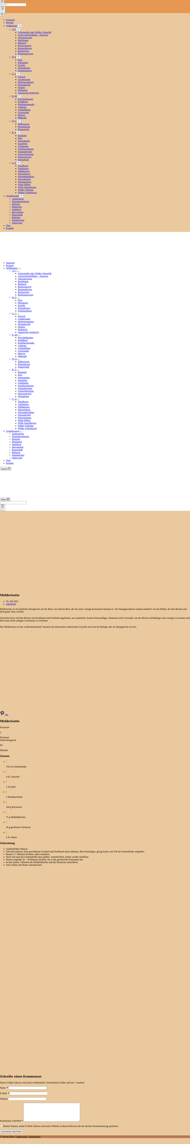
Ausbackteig (18, 433)
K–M (15, 335)
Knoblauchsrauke (26, 343)
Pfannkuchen (18, 455)
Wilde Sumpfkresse (27, 423)
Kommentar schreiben (11, 1124)
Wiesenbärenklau (26, 412)
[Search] (5, 468)
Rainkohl (22, 372)
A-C (14, 271)
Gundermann (24, 319)
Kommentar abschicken (11, 1135)
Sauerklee (22, 380)
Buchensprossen (25, 295)
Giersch (21, 316)
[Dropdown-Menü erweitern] (20, 268)
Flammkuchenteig (20, 436)
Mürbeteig (17, 442)
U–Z (14, 399)
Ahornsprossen (25, 279)
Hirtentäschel (24, 324)
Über (8, 460)
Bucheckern (23, 292)
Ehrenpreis (23, 303)
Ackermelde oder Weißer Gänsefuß (34, 273)
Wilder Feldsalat (26, 425)
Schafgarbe (23, 383)
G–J (14, 313)
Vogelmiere (23, 404)
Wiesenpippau (24, 417)
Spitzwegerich (24, 393)
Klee (20, 375)
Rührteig (16, 452)
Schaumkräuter (25, 388)
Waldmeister (24, 407)
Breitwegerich (24, 287)
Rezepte (10, 265)
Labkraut (22, 345)
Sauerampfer (24, 377)
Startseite (10, 263)
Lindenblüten (24, 348)
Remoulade (17, 450)
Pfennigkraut (24, 364)
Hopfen (21, 327)
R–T (14, 369)
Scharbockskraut (26, 385)
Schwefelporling (26, 391)
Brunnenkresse (25, 289)
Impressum (21, 1140)
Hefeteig (16, 439)
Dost (20, 300)
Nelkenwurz (23, 361)
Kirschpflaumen (25, 337)
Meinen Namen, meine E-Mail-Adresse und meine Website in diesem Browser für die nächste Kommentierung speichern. (61, 1129)
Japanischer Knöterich (28, 332)
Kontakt (10, 463)
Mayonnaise (17, 447)
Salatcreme (17, 458)
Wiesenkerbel (24, 415)
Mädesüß (22, 356)
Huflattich (22, 329)
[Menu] (5, 499)
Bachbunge (23, 281)
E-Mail (4, 1093)
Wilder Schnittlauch (27, 428)
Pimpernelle (23, 367)
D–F (14, 297)
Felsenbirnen (24, 308)
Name (4, 1088)
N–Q (15, 359)
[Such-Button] (2, 507)
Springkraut (23, 396)
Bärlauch (22, 284)
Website (4, 1099)
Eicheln (21, 305)
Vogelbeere (23, 401)
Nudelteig (16, 444)
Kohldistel (23, 340)
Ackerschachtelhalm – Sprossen (33, 276)
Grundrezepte (13, 431)
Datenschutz (35, 1140)
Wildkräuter (12, 268)
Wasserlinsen (24, 409)
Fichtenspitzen (25, 311)
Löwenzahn (23, 351)
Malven (21, 353)
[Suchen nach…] (13, 502)
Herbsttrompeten (26, 321)
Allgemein (11, 604)
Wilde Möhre (24, 420)
